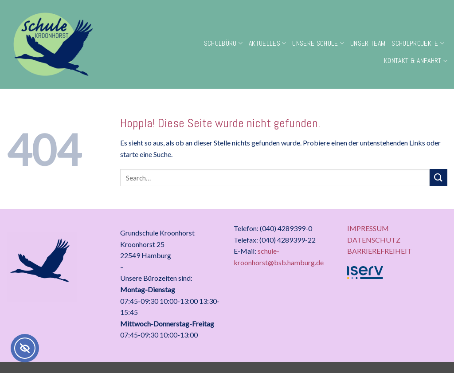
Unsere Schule (318, 43)
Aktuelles (267, 43)
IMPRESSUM (368, 228)
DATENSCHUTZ (373, 240)
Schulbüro (223, 43)
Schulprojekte (417, 43)
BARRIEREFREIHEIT (379, 251)
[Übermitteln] (438, 177)
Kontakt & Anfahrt (415, 60)
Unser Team (367, 43)
